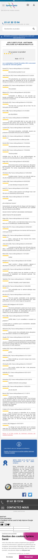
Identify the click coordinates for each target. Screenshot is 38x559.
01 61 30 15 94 (12, 22)
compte (33, 7)
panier (28, 4)
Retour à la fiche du (19, 37)
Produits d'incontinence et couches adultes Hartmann (19, 451)
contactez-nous (18, 507)
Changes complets (10, 453)
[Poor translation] (7, 524)
